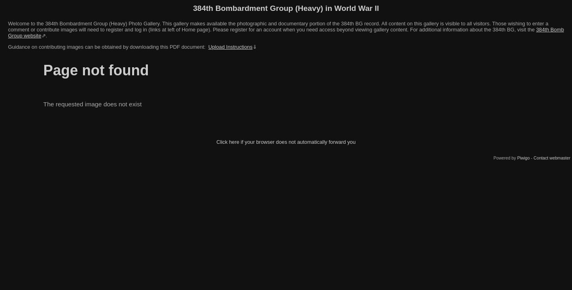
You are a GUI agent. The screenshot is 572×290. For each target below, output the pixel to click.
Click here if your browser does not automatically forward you (286, 142)
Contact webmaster (552, 157)
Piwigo (523, 157)
